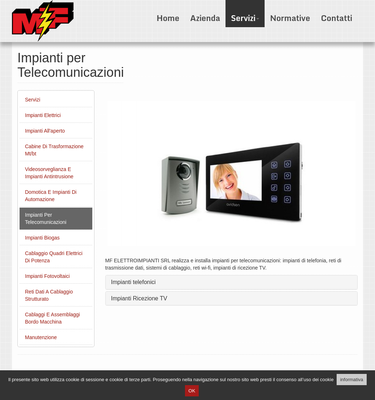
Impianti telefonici (133, 282)
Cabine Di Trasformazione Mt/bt (54, 150)
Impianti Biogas (42, 238)
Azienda (205, 18)
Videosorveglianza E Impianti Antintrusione (49, 172)
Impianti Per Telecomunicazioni (45, 218)
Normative (290, 18)
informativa (351, 379)
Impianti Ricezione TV (139, 298)
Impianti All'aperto (45, 131)
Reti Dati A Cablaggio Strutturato (49, 295)
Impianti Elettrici (43, 115)
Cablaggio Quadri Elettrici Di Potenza (54, 256)
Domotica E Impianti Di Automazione (50, 195)
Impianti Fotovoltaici (47, 276)
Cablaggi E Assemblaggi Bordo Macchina (52, 318)
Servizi (245, 18)
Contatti (336, 18)
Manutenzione (41, 337)
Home (167, 18)
